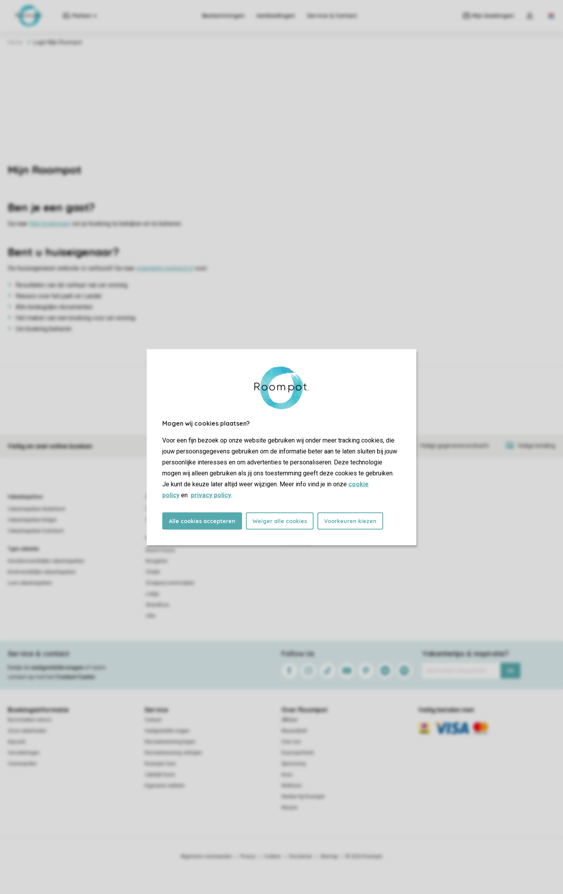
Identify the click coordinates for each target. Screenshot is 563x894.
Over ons (291, 742)
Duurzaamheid (298, 752)
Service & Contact (332, 15)
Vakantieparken (25, 497)
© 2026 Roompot (364, 856)
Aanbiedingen (275, 15)
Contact (153, 720)
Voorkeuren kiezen (350, 520)
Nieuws (290, 807)
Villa (150, 616)
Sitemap (329, 856)
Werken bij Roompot (303, 796)
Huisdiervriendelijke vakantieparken (46, 561)
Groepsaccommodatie (170, 583)
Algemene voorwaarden (206, 856)
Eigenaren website (165, 785)
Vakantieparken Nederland (36, 509)
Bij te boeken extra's (30, 720)
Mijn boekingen (50, 223)
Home (15, 42)
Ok (510, 670)
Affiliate (290, 720)
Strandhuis (157, 605)
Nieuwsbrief (294, 731)
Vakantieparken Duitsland (35, 531)
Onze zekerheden (27, 731)
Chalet (153, 572)
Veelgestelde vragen (167, 731)
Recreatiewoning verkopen (173, 752)
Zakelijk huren (160, 774)
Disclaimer (300, 856)
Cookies (272, 856)
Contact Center (75, 677)
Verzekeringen (23, 752)
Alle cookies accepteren (202, 520)
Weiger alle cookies (280, 520)
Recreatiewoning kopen (170, 742)
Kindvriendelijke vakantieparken (42, 572)
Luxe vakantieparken (30, 583)
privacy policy (211, 494)
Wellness (292, 785)
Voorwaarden (22, 763)
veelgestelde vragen (57, 667)
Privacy (248, 856)
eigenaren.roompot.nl (164, 268)
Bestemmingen (223, 15)
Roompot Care (160, 763)
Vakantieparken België (32, 520)
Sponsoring (294, 763)
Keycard (16, 742)
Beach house (160, 550)
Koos (287, 774)
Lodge (152, 594)
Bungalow (156, 561)
